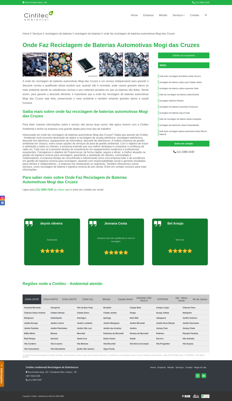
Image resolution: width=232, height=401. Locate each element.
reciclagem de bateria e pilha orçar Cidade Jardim (180, 82)
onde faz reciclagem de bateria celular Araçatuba (180, 119)
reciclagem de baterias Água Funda (174, 113)
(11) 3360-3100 (200, 2)
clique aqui (63, 189)
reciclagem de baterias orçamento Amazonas (178, 107)
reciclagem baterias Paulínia (171, 101)
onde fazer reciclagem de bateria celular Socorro (180, 76)
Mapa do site (200, 367)
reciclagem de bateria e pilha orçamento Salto (178, 88)
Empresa (148, 15)
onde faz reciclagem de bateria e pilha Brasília (179, 94)
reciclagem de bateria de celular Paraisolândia (179, 125)
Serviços (178, 15)
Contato (194, 15)
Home (134, 15)
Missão (163, 15)
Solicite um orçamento (184, 55)
